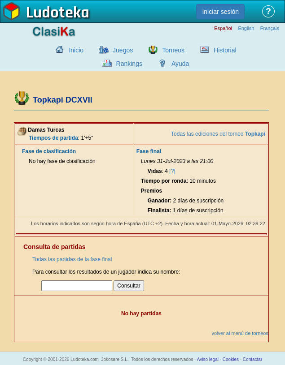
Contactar (252, 359)
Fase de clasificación (49, 151)
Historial (225, 50)
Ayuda (180, 63)
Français (269, 28)
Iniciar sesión (220, 11)
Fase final (148, 151)
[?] (172, 171)
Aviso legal (208, 359)
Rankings (129, 63)
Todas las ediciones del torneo (218, 134)
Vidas (155, 171)
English (246, 28)
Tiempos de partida (53, 138)
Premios (151, 191)
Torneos (173, 50)
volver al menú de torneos (239, 333)
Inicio (76, 50)
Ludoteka (57, 13)
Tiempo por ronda (164, 181)
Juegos (123, 50)
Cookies (231, 359)
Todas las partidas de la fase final (72, 259)
